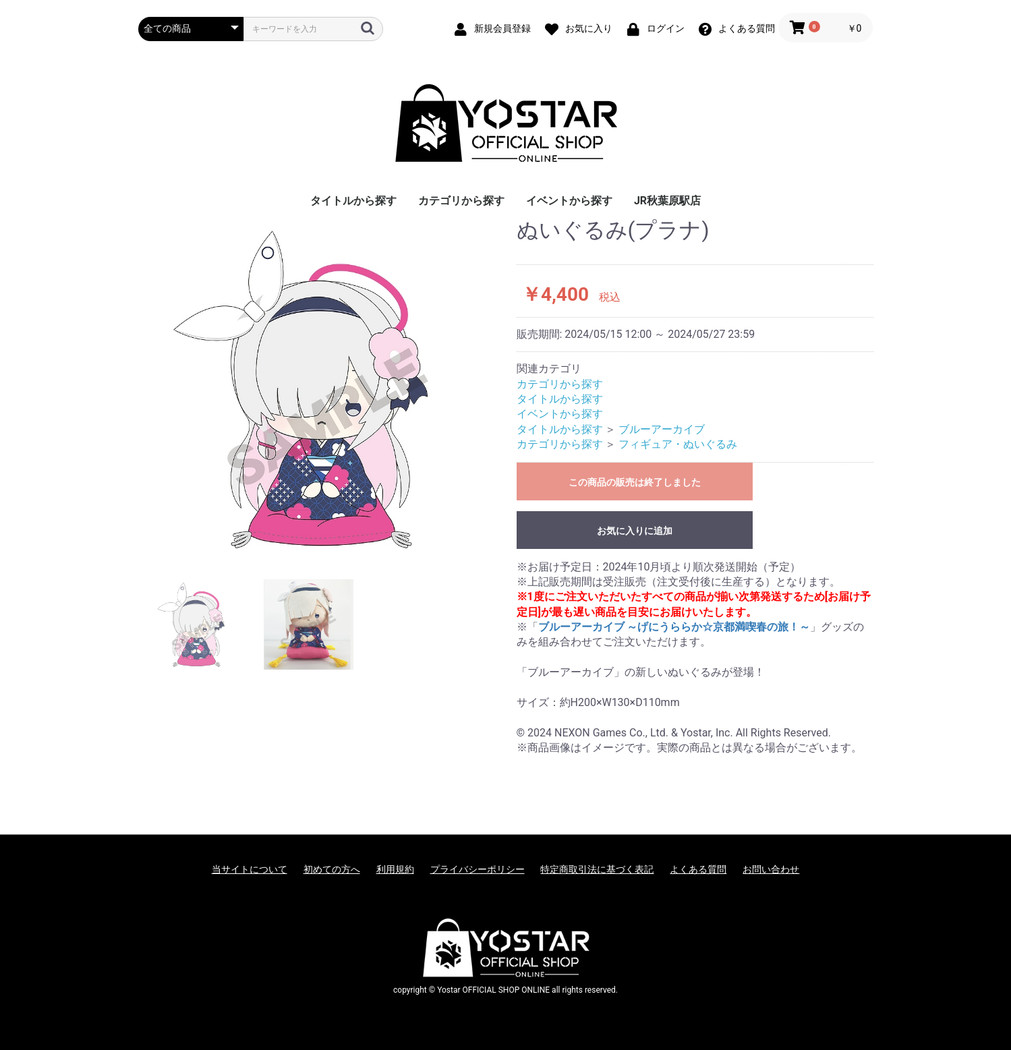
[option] (322, 388)
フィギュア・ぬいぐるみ (677, 444)
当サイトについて (249, 869)
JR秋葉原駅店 (667, 200)
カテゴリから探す (461, 200)
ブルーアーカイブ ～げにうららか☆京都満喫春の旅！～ (674, 626)
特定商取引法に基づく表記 (597, 869)
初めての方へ (332, 869)
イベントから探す (569, 200)
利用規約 (395, 869)
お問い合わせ (771, 869)
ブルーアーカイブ (661, 429)
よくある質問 (698, 869)
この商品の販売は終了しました (635, 482)
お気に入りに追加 (634, 530)
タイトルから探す (353, 200)
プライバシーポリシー (477, 869)
